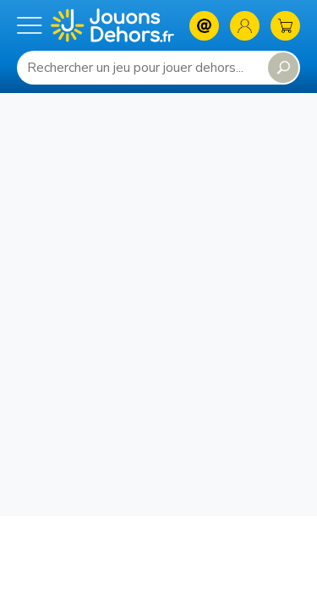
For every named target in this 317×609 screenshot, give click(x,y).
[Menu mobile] (29, 25)
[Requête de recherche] (139, 67)
